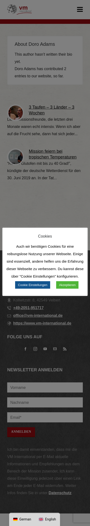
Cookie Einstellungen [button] (32, 285)
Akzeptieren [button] (67, 285)
